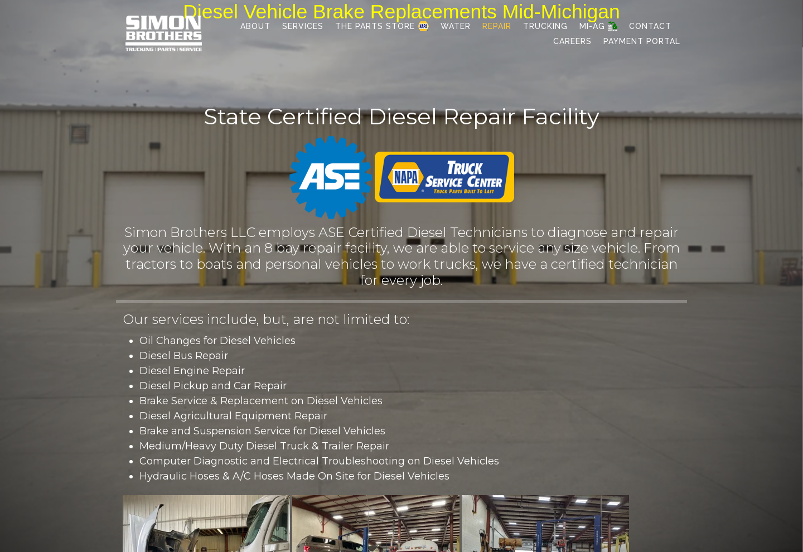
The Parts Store (382, 26)
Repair (496, 26)
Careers (572, 41)
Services (302, 26)
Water (456, 26)
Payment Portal (641, 41)
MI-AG (598, 26)
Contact (650, 26)
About (255, 26)
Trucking (545, 26)
